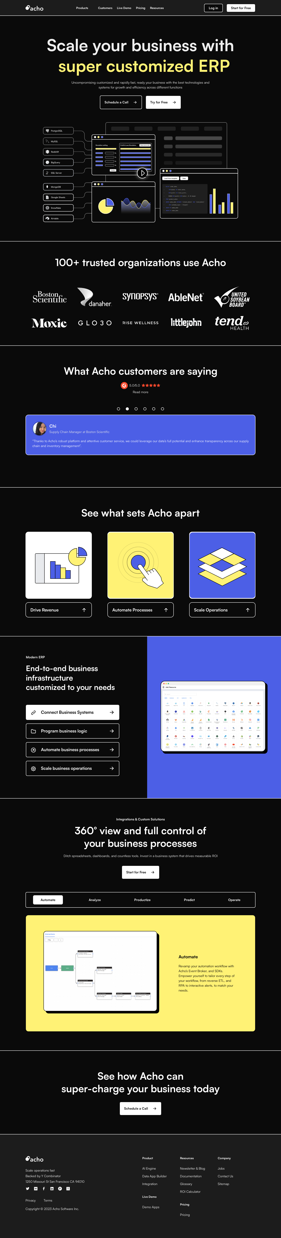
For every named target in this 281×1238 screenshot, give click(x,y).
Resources (157, 8)
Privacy (31, 1200)
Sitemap (223, 1184)
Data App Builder (154, 1176)
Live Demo (124, 8)
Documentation (191, 1176)
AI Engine (149, 1168)
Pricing (140, 8)
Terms (48, 1200)
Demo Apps (150, 1207)
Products (82, 8)
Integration (149, 1184)
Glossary (186, 1184)
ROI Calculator (190, 1191)
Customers (105, 8)
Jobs (221, 1168)
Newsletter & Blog (192, 1168)
